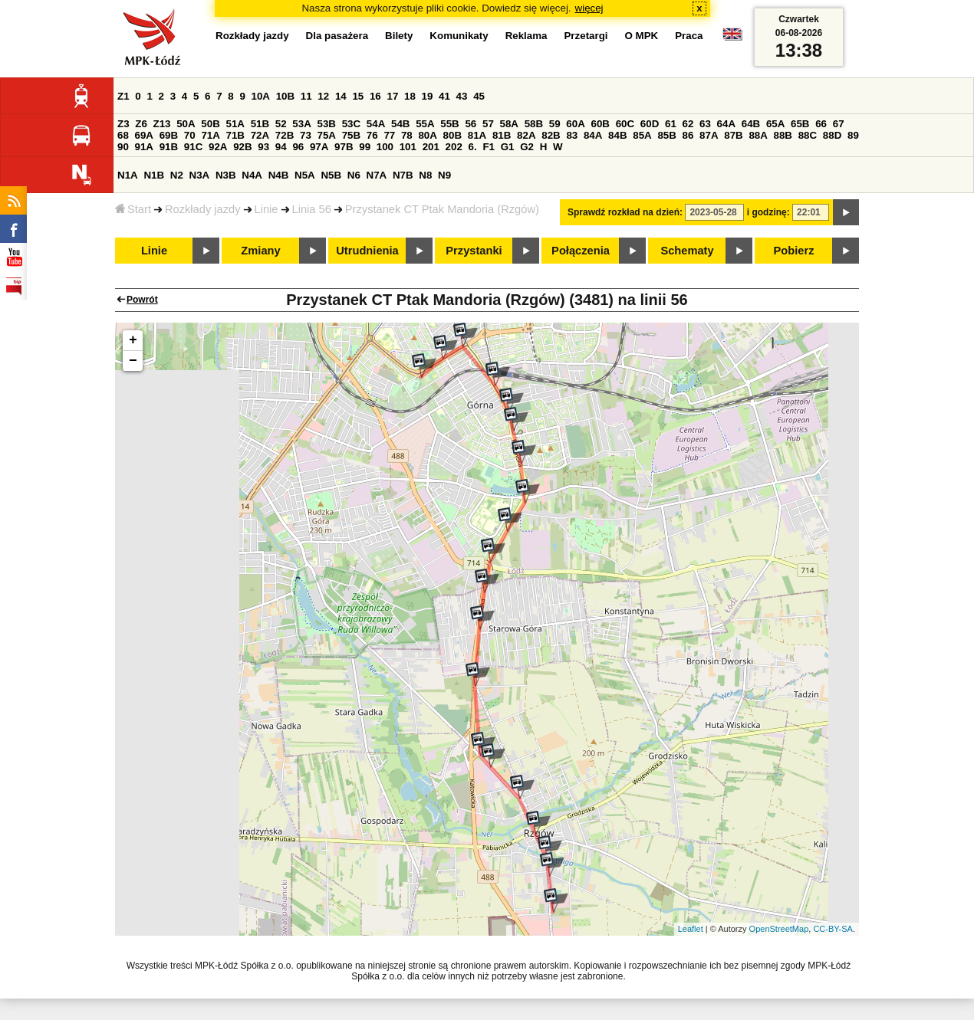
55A (425, 124)
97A (319, 147)
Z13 (162, 124)
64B (751, 124)
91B (169, 147)
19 (427, 96)
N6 (353, 175)
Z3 (123, 124)
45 (479, 96)
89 (853, 135)
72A (260, 135)
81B (501, 135)
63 (705, 124)
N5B (331, 175)
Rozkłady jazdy (203, 209)
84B (617, 135)
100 (385, 147)
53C (351, 124)
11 (306, 96)
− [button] (133, 361)
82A (526, 135)
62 (688, 124)
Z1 (123, 96)
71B (235, 135)
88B (783, 135)
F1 (488, 147)
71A (210, 135)
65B (800, 124)
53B (327, 124)
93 (263, 147)
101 (408, 147)
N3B (226, 175)
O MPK (642, 35)
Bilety (399, 35)
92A (218, 147)
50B (210, 124)
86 (688, 135)
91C (193, 147)
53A (301, 124)
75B (351, 135)
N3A (199, 175)
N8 (425, 175)
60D (649, 124)
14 (341, 96)
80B (452, 135)
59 (555, 124)
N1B (153, 175)
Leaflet (690, 928)
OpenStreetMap (779, 928)
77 (389, 135)
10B (285, 96)
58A (509, 124)
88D (832, 135)
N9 (444, 175)
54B (400, 124)
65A (775, 124)
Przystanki (474, 250)
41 (444, 96)
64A (726, 124)
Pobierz (794, 250)
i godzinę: (768, 212)
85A (642, 135)
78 (407, 135)
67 (838, 124)
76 (372, 135)
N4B (278, 175)
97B (343, 147)
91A (144, 147)
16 (375, 96)
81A (477, 135)
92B (242, 147)
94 (281, 147)
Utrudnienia (367, 250)
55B (449, 124)
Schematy (686, 250)
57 (488, 124)
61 (670, 124)
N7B (403, 175)
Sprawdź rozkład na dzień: (625, 212)
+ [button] (133, 340)
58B (534, 124)
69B (169, 135)
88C (807, 135)
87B (733, 135)
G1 (508, 147)
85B (666, 135)
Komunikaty (458, 35)
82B (550, 135)
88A (758, 135)
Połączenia (580, 250)
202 (454, 147)
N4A (252, 175)
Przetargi (585, 35)
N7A (377, 175)
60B (600, 124)
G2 (527, 147)
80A (427, 135)
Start (133, 209)
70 (190, 135)
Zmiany (260, 250)
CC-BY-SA (833, 928)
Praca (689, 35)
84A (593, 135)
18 (410, 96)
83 (571, 135)
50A (185, 124)
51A (235, 124)
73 (305, 135)
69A (144, 135)
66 (821, 124)
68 (123, 135)
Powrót (142, 299)
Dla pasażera (337, 35)
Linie (266, 209)
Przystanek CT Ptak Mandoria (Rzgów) (442, 209)
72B (284, 135)
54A (376, 124)
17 (392, 96)
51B (260, 124)
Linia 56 (311, 209)
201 (431, 147)
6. (473, 147)
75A (327, 135)
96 (298, 147)
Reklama (526, 35)
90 (123, 147)
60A (575, 124)
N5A (305, 175)
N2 (176, 175)
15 (358, 96)
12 (323, 96)
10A (261, 96)
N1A (127, 175)
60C (625, 124)
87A (708, 135)
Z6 (141, 124)
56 (470, 124)
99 (364, 147)
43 (462, 96)
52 (281, 124)
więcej (589, 8)
